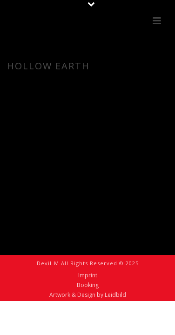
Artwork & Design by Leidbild (87, 295)
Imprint (87, 275)
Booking (88, 285)
